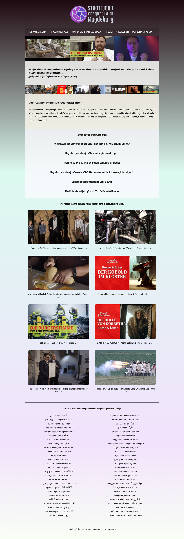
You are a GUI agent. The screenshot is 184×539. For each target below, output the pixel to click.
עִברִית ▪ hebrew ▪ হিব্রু (125, 423)
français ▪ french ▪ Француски (125, 447)
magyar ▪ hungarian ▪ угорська (125, 439)
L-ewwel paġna (37, 31)
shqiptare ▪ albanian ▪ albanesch (58, 427)
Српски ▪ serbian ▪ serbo (125, 451)
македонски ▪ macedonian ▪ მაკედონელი (125, 483)
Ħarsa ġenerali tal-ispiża (86, 31)
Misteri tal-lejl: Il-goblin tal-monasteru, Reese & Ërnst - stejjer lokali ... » (125, 294)
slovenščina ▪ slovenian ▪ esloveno (125, 431)
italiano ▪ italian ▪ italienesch (59, 423)
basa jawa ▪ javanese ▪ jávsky (125, 495)
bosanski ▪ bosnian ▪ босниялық (125, 419)
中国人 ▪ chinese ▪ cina (58, 499)
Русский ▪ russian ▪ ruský (125, 455)
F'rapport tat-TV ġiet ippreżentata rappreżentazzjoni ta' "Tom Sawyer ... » (58, 248)
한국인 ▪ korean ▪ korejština (125, 459)
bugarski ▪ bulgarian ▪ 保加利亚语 (58, 487)
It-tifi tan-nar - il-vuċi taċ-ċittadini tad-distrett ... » (59, 342)
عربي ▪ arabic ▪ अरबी (58, 415)
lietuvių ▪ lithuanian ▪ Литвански (58, 475)
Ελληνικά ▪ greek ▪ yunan (125, 463)
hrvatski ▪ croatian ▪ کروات (58, 515)
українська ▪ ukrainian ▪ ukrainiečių (125, 415)
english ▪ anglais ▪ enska (125, 435)
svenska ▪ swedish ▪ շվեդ (58, 507)
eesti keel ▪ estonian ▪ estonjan (125, 471)
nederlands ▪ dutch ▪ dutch (59, 495)
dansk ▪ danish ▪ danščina (125, 479)
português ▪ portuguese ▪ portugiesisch (58, 431)
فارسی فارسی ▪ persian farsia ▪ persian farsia (58, 483)
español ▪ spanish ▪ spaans (58, 467)
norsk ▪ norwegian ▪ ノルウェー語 (59, 511)
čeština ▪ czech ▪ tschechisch (58, 439)
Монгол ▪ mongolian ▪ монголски (58, 447)
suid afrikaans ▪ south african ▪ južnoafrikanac (125, 503)
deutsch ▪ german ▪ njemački (59, 491)
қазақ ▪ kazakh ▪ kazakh (58, 479)
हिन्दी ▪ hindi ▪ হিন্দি (125, 427)
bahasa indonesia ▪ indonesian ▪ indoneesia (125, 515)
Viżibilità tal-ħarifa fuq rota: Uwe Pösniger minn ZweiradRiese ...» (125, 248)
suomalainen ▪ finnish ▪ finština (59, 451)
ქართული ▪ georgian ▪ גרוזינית (58, 419)
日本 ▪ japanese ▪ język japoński (125, 487)
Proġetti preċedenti (117, 31)
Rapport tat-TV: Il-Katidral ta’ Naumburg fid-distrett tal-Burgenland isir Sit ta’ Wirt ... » (59, 390)
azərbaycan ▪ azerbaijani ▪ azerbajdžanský (59, 503)
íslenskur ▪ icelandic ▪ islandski (125, 491)
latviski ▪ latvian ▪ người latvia (125, 475)
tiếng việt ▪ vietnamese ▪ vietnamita (125, 511)
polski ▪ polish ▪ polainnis (58, 455)
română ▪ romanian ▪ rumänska (59, 463)
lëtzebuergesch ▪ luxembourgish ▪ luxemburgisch (125, 443)
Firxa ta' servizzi (59, 31)
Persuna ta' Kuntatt (143, 31)
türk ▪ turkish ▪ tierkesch (125, 507)
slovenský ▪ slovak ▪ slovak (125, 467)
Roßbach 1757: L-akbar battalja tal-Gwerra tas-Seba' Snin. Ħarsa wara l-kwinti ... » (125, 390)
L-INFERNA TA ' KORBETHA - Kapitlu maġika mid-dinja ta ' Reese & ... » (125, 342)
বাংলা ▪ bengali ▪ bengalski (58, 443)
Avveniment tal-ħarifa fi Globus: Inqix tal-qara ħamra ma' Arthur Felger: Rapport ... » (58, 295)
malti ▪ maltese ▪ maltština (58, 459)
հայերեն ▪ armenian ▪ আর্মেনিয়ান (59, 471)
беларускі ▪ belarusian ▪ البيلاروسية (125, 499)
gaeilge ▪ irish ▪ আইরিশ (58, 435)
